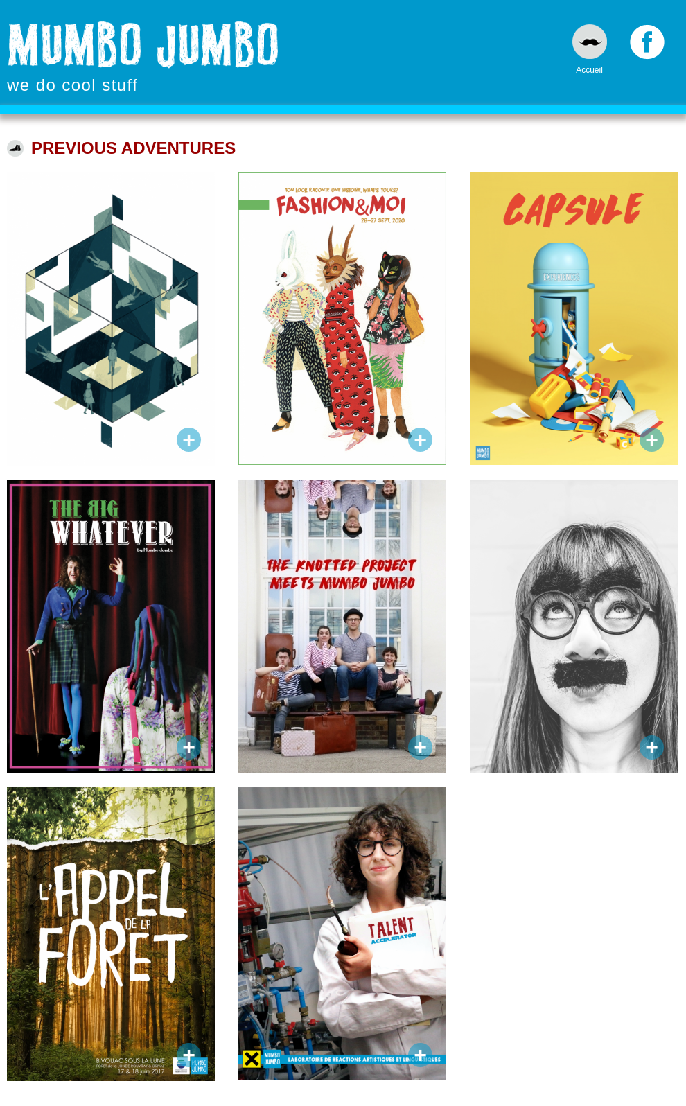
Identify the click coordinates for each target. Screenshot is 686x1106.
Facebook (647, 45)
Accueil (589, 69)
